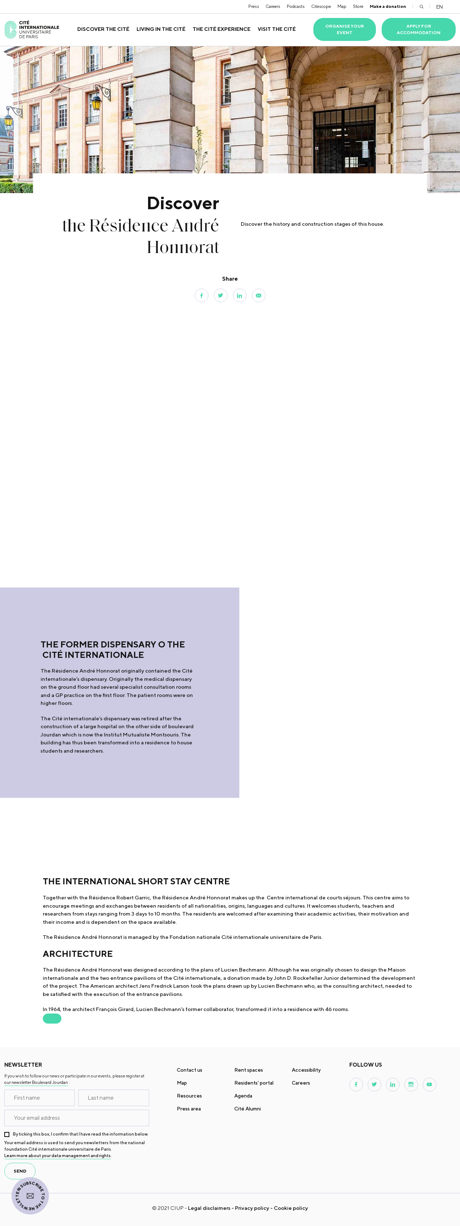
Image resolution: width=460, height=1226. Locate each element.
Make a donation (388, 6)
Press (253, 6)
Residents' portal (253, 1083)
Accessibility (306, 1070)
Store (358, 6)
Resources (189, 1096)
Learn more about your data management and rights (57, 1155)
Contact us (189, 1070)
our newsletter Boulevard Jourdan (36, 1082)
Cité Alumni (247, 1109)
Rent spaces (248, 1070)
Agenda (243, 1096)
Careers (273, 6)
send (20, 1171)
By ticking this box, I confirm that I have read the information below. (80, 1134)
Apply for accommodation (419, 29)
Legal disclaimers (209, 1208)
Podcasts (296, 6)
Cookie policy (291, 1208)
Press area (189, 1109)
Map (341, 6)
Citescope (321, 6)
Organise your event (344, 29)
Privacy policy (252, 1208)
